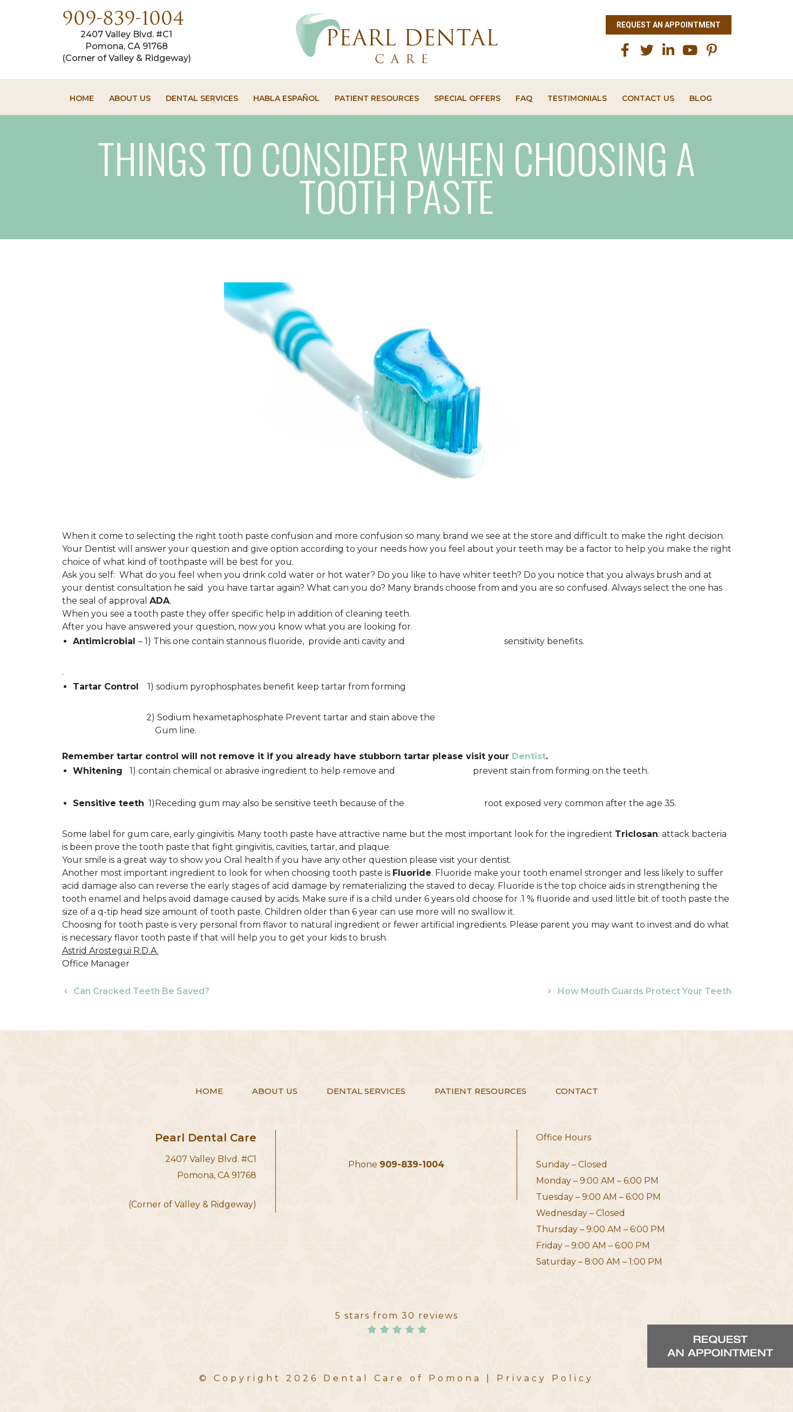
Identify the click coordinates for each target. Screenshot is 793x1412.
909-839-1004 (123, 20)
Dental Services (202, 98)
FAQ (524, 98)
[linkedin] (668, 50)
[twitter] (647, 50)
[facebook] (625, 50)
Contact (576, 1091)
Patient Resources (377, 98)
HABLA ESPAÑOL (286, 98)
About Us (130, 98)
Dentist (529, 756)
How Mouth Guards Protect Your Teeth (644, 991)
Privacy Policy (545, 1378)
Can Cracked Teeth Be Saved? (141, 991)
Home (82, 98)
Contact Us (648, 98)
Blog (700, 98)
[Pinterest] (711, 50)
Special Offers (467, 98)
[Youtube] (690, 50)
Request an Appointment (668, 25)
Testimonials (577, 98)
